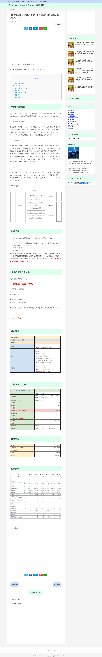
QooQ (54, 656)
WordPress (71, 124)
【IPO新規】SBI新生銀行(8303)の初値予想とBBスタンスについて (84, 61)
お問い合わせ (44, 1)
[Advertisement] (36, 44)
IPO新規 (58, 24)
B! (35, 28)
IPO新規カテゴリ (36, 593)
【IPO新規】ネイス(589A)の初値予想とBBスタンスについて (84, 43)
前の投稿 (57, 585)
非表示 (37, 78)
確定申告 (70, 126)
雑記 (69, 128)
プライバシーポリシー (31, 1)
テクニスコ (38, 337)
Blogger (70, 110)
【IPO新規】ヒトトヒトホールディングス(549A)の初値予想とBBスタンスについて (84, 70)
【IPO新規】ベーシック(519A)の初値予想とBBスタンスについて (84, 53)
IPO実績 (70, 115)
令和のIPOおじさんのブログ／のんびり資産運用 (25, 5)
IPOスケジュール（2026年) (15, 1)
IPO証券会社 (72, 117)
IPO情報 (70, 119)
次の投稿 (15, 585)
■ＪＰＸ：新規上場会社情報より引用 (20, 390)
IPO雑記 (70, 112)
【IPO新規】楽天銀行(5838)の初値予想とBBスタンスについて (84, 87)
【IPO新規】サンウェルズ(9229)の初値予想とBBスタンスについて (84, 79)
